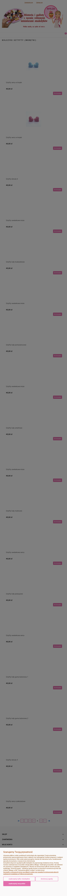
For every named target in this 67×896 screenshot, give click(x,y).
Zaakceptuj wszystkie (17, 883)
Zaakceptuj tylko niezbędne (19, 879)
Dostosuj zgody (47, 879)
